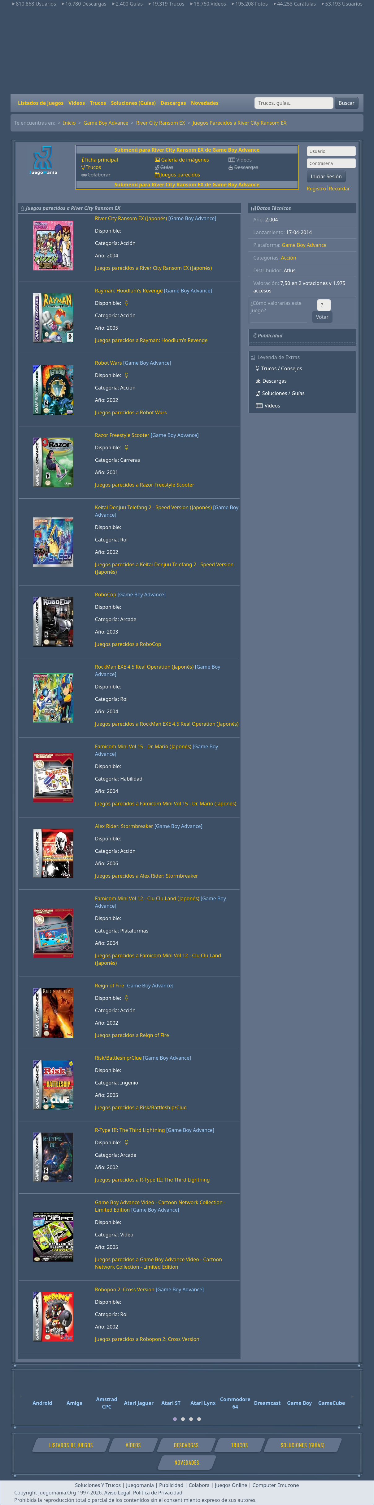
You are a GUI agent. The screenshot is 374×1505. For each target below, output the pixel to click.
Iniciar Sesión (326, 176)
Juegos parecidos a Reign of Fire (132, 1035)
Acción (288, 257)
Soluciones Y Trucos (98, 1485)
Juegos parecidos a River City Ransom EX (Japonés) (153, 268)
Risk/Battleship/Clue (118, 1057)
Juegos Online (231, 1485)
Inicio (69, 122)
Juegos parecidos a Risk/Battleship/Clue (141, 1107)
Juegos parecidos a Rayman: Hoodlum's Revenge (151, 340)
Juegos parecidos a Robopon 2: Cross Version (147, 1339)
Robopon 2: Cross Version (124, 1289)
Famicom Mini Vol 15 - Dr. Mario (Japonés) (143, 746)
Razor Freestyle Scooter (122, 435)
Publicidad (171, 1485)
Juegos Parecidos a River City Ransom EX (239, 122)
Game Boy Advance (106, 122)
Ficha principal (101, 159)
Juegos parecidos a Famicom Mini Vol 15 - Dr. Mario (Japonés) (165, 803)
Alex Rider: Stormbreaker (124, 826)
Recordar (339, 188)
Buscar (346, 103)
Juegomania (140, 1485)
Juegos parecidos (180, 174)
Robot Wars (108, 362)
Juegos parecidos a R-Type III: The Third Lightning (152, 1179)
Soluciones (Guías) (133, 103)
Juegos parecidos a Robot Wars (131, 412)
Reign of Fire (109, 985)
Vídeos (76, 103)
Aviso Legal (117, 1492)
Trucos (98, 103)
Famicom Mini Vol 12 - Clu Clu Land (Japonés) (147, 898)
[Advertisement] (187, 50)
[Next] (352, 1393)
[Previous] (21, 1393)
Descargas (173, 103)
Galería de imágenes (185, 159)
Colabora (199, 1485)
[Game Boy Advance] (192, 218)
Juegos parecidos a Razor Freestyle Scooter (144, 484)
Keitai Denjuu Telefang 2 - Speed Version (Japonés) (153, 507)
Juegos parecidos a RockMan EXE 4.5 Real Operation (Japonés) (167, 723)
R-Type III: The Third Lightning (130, 1130)
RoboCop (105, 594)
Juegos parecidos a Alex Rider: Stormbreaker (146, 875)
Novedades (205, 103)
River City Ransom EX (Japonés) (131, 218)
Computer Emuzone (276, 1485)
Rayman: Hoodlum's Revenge (129, 290)
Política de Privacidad (157, 1492)
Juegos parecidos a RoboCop (128, 644)
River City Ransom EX (160, 122)
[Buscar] (293, 103)
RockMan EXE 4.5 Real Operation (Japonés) (144, 666)
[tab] (175, 1419)
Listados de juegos (40, 103)
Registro (316, 188)
